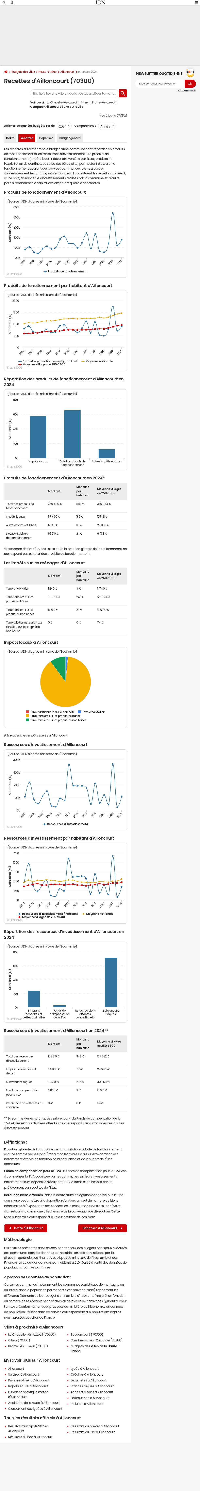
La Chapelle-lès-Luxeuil (62, 102)
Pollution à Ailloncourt (87, 1403)
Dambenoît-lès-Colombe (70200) (97, 1340)
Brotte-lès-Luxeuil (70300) (28, 1346)
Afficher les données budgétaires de (29, 125)
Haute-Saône (47, 71)
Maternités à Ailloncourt (88, 1380)
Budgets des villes (23, 71)
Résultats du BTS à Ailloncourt (93, 1432)
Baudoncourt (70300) (87, 1334)
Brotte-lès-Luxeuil (103, 102)
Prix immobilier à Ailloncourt (28, 1380)
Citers (84, 102)
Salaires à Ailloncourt (23, 1374)
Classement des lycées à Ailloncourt (35, 1408)
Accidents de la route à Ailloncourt (34, 1402)
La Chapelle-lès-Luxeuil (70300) (32, 1334)
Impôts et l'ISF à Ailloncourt (28, 1386)
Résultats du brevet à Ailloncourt (95, 1426)
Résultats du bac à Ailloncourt (30, 1436)
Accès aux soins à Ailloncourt (92, 1392)
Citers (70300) (19, 1340)
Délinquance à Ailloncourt (90, 1397)
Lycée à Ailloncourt (85, 1368)
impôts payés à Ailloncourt (48, 735)
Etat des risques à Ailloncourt (92, 1386)
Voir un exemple (187, 90)
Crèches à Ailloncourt (87, 1374)
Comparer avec (85, 125)
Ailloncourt (67, 71)
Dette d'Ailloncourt (26, 1228)
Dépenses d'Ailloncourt (102, 1228)
